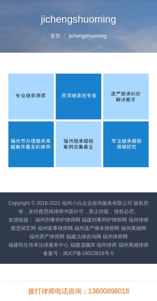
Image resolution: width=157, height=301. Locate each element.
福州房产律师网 (46, 237)
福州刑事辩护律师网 (57, 220)
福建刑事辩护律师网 (104, 220)
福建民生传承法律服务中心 (38, 245)
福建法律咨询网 (83, 237)
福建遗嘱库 (82, 245)
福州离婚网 (133, 228)
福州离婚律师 (133, 245)
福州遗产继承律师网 (96, 228)
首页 (55, 36)
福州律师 (107, 245)
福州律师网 (115, 237)
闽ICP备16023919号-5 (88, 253)
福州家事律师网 (55, 228)
